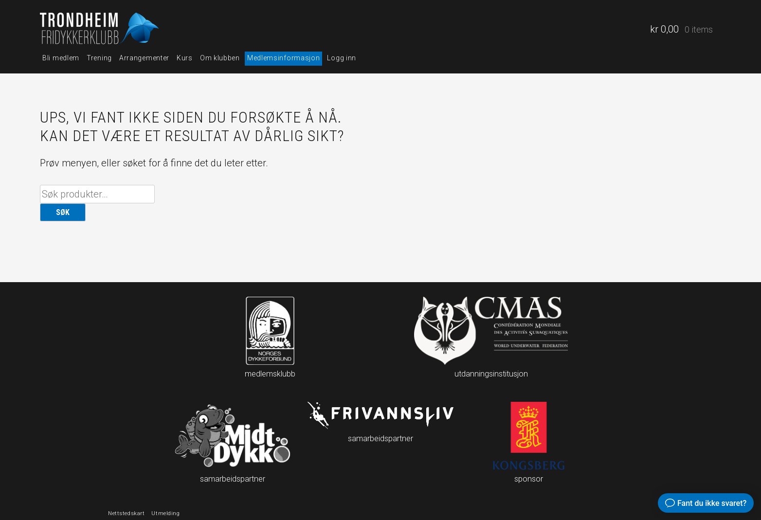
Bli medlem (60, 58)
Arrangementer (144, 58)
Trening (99, 58)
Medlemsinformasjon (283, 58)
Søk (63, 212)
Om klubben (220, 58)
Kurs (185, 58)
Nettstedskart (126, 513)
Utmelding (165, 513)
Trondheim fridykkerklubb (101, 30)
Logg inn (341, 58)
